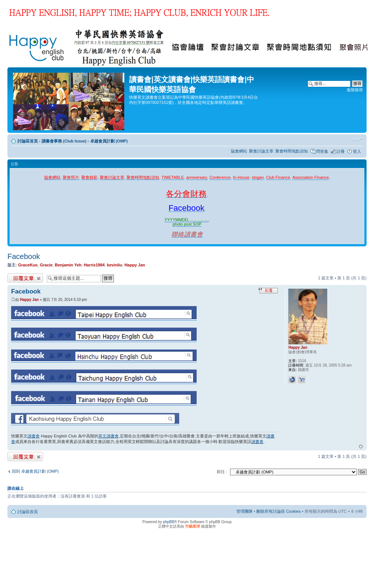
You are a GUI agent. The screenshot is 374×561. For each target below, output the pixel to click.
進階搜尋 (355, 90)
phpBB (168, 522)
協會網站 (239, 151)
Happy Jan (134, 265)
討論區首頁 (27, 141)
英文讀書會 (108, 436)
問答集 (322, 151)
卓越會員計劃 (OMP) (109, 141)
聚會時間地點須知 (291, 151)
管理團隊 (244, 511)
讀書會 (33, 436)
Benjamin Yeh (68, 265)
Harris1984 (94, 265)
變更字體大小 (357, 139)
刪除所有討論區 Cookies (278, 511)
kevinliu (114, 265)
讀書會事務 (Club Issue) (64, 141)
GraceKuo (28, 265)
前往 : (222, 471)
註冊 (341, 151)
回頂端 (361, 447)
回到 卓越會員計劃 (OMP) (35, 471)
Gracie (46, 265)
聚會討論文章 (261, 151)
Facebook (23, 256)
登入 (357, 151)
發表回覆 (25, 278)
